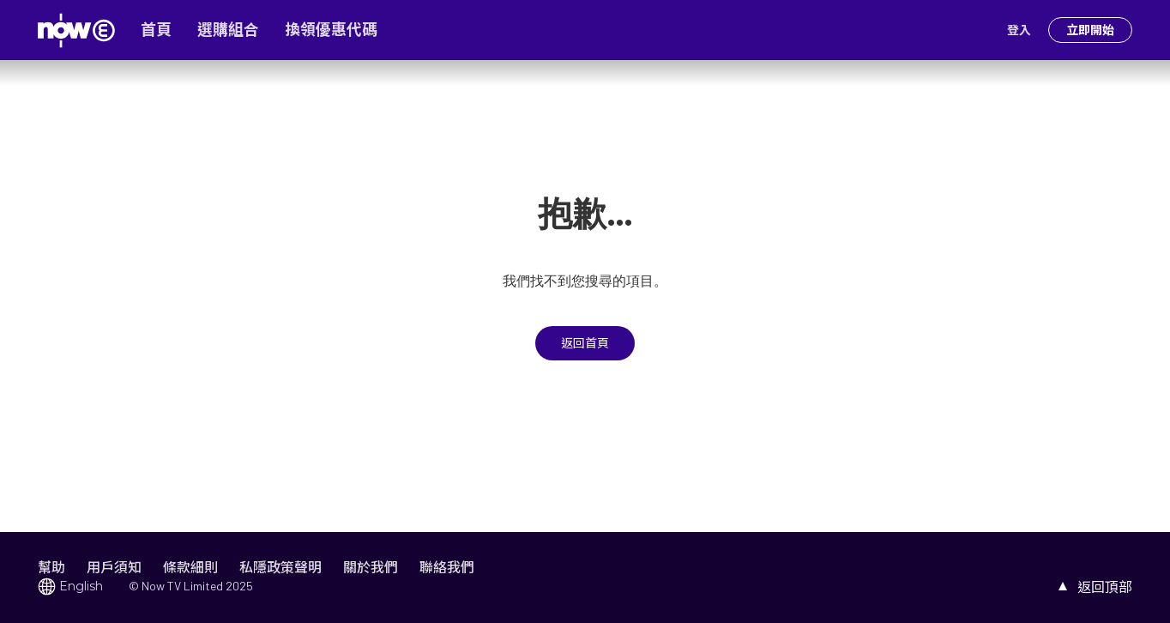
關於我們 (370, 567)
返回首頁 (585, 343)
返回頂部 (1104, 586)
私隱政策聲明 (280, 567)
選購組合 (228, 30)
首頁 (156, 30)
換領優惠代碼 (331, 30)
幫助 (51, 567)
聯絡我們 (446, 567)
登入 (1019, 30)
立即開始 (1090, 30)
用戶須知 (114, 567)
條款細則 (190, 567)
